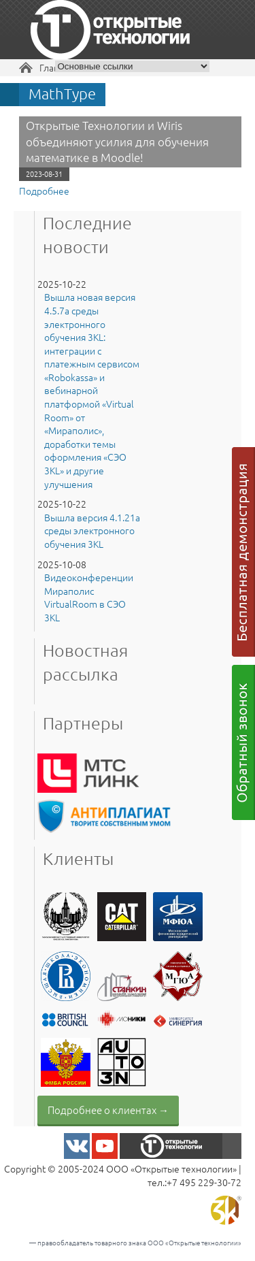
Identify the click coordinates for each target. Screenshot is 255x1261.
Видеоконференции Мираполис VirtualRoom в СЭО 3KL (88, 597)
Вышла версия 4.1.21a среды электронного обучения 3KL (92, 531)
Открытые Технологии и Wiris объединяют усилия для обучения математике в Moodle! (117, 141)
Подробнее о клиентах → (108, 1109)
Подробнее (44, 190)
